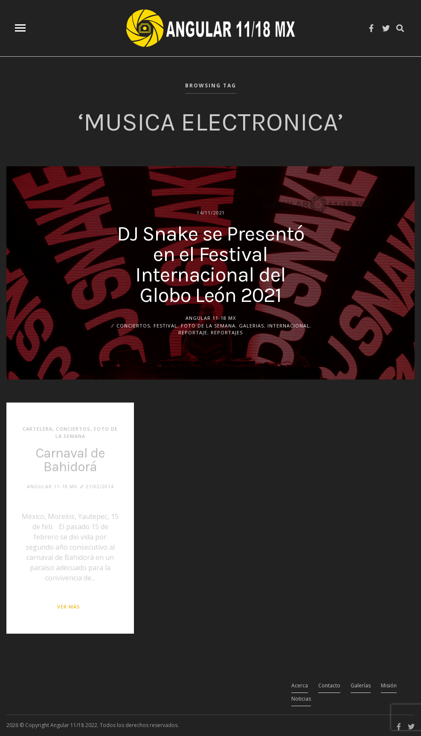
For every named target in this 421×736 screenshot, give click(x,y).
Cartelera (37, 429)
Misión (389, 685)
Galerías (361, 685)
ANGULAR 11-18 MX (211, 317)
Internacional (288, 325)
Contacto (329, 685)
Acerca (299, 685)
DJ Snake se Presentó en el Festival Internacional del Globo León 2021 (210, 264)
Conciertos (133, 325)
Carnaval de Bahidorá (70, 460)
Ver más (68, 606)
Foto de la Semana (208, 325)
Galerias (251, 325)
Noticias (301, 698)
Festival (165, 325)
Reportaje (192, 332)
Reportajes (227, 332)
